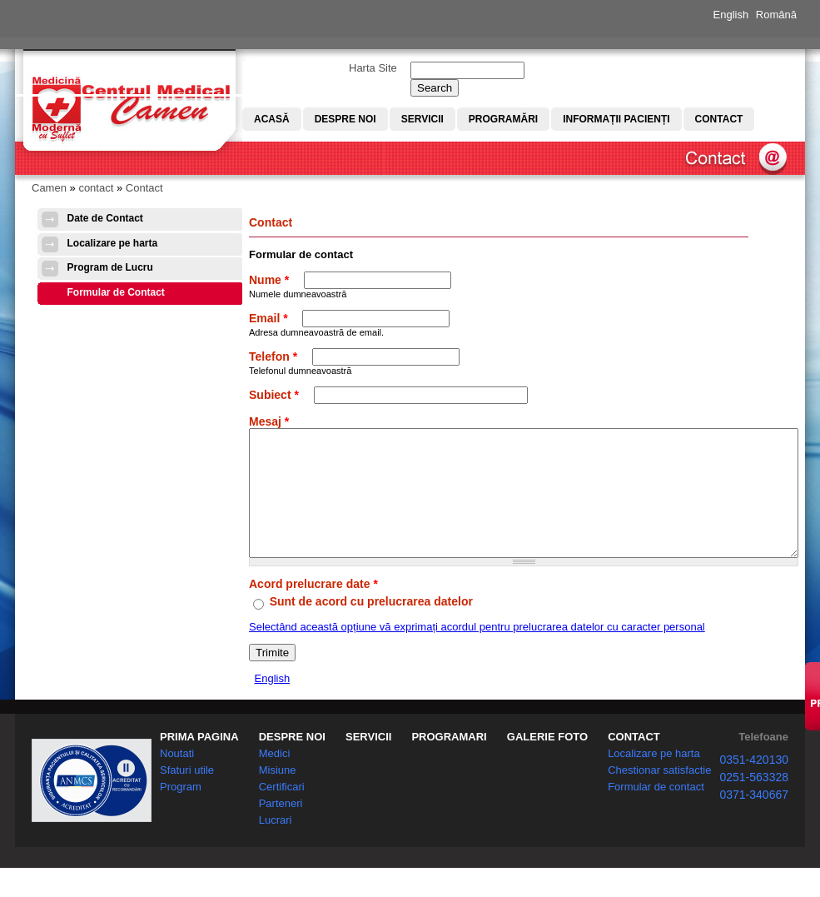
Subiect (274, 394)
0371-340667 (753, 811)
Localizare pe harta (112, 243)
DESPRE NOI (292, 753)
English (731, 14)
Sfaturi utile (187, 786)
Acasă (272, 119)
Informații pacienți (616, 119)
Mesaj (269, 421)
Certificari (282, 803)
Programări (503, 119)
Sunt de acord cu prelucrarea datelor (371, 626)
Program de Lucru (110, 267)
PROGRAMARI (448, 753)
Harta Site (373, 68)
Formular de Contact (116, 292)
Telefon (273, 356)
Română (776, 14)
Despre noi (345, 119)
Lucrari (275, 836)
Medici (275, 770)
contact (95, 188)
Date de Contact (105, 218)
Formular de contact (656, 803)
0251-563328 (753, 793)
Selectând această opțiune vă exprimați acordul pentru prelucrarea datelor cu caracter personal (477, 651)
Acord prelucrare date (313, 608)
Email (268, 318)
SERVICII (368, 753)
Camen (49, 188)
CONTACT (634, 753)
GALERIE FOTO (547, 753)
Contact (719, 119)
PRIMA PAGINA (199, 753)
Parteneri (281, 820)
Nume (269, 280)
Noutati (177, 770)
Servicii (422, 119)
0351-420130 (753, 776)
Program (180, 803)
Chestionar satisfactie (659, 786)
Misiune (277, 786)
